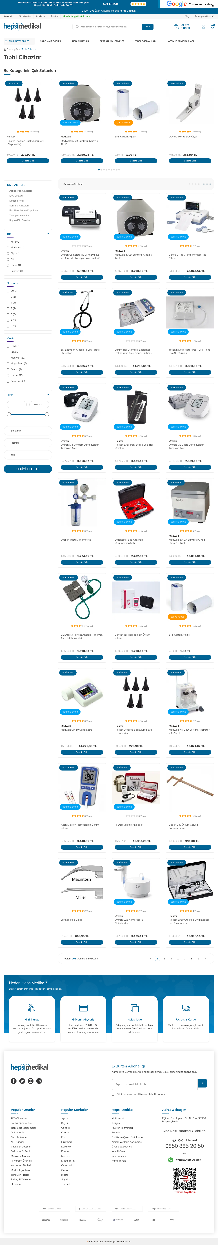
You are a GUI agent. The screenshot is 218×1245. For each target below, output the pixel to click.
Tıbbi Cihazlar (16, 185)
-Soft (90, 1241)
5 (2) (11, 326)
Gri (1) (12, 259)
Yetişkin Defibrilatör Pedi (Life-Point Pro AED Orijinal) (189, 351)
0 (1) (11, 296)
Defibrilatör (17, 1132)
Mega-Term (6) (17, 363)
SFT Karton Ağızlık (125, 136)
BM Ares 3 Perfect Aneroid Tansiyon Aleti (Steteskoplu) (82, 636)
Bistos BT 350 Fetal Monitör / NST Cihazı (188, 256)
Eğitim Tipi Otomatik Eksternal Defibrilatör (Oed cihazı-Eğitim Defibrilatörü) (132, 351)
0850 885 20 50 (184, 1146)
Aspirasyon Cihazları (20, 190)
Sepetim (116, 1132)
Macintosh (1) (16, 247)
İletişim (54, 16)
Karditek (66, 1146)
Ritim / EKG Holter (21, 1179)
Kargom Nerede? (204, 16)
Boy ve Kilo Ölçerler (19, 220)
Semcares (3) (16, 381)
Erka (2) (13, 351)
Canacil (65, 1127)
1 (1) (11, 302)
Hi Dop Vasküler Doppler (129, 824)
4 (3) (11, 320)
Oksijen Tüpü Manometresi (76, 539)
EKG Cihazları (16, 195)
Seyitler (65, 1179)
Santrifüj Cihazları (19, 205)
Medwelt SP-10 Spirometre (76, 729)
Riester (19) (15, 375)
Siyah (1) (13, 253)
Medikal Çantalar (21, 1170)
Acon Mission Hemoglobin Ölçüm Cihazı (80, 826)
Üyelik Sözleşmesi (122, 1146)
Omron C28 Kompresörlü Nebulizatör (129, 921)
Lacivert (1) (15, 271)
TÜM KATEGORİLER (19, 41)
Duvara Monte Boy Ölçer (183, 136)
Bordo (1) (14, 265)
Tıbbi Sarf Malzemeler (23, 1127)
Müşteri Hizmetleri (122, 1127)
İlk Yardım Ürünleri (21, 1160)
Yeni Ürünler (119, 1151)
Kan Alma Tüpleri (21, 1165)
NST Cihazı (17, 1141)
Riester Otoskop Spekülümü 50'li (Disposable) (25, 142)
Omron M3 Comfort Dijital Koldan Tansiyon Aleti (80, 446)
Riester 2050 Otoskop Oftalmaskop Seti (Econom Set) (189, 921)
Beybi (64, 1123)
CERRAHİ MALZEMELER (112, 41)
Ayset (64, 1118)
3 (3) (11, 314)
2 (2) (11, 308)
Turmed (65, 1184)
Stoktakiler (14, 430)
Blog (187, 16)
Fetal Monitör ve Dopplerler (24, 210)
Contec (65, 1132)
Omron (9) (14, 369)
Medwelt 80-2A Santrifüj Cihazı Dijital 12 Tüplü (187, 541)
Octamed (66, 1165)
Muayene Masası (20, 1156)
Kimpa (65, 1151)
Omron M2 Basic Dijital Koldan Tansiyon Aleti (186, 446)
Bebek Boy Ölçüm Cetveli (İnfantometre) (183, 826)
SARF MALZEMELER (50, 41)
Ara (147, 26)
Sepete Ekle (28, 160)
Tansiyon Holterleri (19, 215)
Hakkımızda (118, 1118)
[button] (99, 170)
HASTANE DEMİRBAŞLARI (180, 41)
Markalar (40, 16)
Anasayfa (8, 16)
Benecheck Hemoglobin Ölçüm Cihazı (132, 636)
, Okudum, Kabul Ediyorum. (139, 1094)
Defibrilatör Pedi (20, 1151)
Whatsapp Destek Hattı (76, 16)
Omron (65, 251)
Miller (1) (13, 241)
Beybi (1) (13, 346)
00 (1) (12, 290)
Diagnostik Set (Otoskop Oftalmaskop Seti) (129, 541)
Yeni (11, 454)
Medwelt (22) (16, 357)
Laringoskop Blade (71, 919)
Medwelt (66, 136)
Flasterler (16, 1184)
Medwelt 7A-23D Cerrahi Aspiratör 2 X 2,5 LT (189, 731)
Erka (63, 1137)
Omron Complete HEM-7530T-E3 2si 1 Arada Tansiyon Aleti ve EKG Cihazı (80, 256)
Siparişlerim (25, 16)
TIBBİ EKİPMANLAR (145, 41)
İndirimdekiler (119, 1156)
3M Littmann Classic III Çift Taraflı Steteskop (80, 351)
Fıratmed (66, 1141)
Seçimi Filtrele (27, 469)
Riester (11, 136)
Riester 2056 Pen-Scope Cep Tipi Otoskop (134, 446)
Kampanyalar (119, 1160)
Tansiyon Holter (20, 1174)
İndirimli (13, 442)
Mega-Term (68, 1160)
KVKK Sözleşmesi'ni (126, 1094)
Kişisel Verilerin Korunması (127, 1141)
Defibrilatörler (16, 200)
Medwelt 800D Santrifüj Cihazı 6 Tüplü (80, 142)
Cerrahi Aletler (19, 1137)
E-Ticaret (98, 1241)
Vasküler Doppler (21, 1146)
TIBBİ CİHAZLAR (80, 41)
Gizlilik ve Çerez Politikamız (127, 1137)
